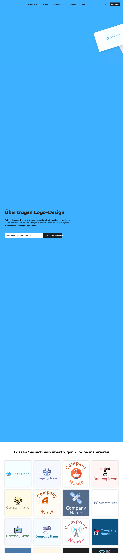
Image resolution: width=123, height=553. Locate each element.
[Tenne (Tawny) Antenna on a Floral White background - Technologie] (47, 503)
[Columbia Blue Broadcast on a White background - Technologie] (76, 532)
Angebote (72, 4)
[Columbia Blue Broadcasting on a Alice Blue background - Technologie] (18, 532)
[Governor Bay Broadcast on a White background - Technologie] (105, 503)
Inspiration (58, 4)
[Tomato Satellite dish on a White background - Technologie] (76, 474)
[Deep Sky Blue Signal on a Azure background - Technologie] (18, 474)
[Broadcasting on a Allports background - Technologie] (105, 532)
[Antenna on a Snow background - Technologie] (105, 474)
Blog (83, 4)
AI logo (45, 4)
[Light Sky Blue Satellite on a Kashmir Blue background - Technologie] (76, 503)
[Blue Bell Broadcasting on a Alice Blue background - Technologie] (47, 532)
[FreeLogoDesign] (14, 4)
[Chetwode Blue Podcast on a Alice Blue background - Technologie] (47, 474)
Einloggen (115, 4)
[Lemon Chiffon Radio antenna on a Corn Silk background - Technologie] (18, 503)
